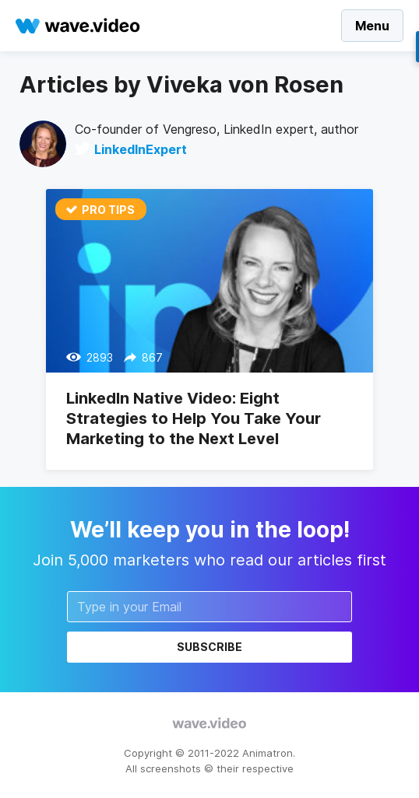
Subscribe (209, 646)
